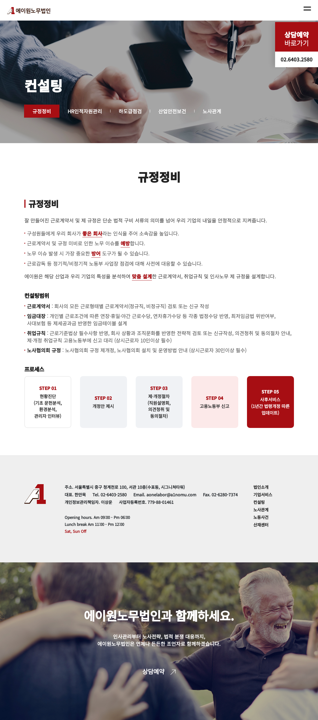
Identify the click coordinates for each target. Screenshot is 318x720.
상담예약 (159, 671)
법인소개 (260, 487)
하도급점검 (130, 111)
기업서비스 (262, 494)
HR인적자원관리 (85, 111)
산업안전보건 (172, 111)
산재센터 (260, 525)
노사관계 (212, 111)
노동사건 (260, 517)
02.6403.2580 (296, 59)
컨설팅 (259, 502)
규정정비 (41, 111)
